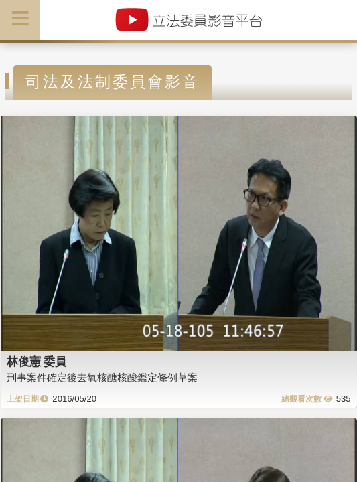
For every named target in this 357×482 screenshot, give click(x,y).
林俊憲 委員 (37, 361)
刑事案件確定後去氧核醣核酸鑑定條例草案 (102, 377)
